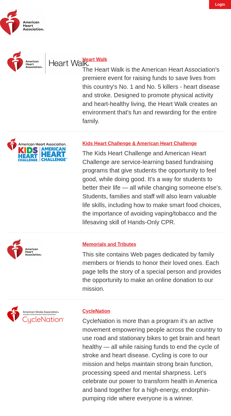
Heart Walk (94, 59)
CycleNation (96, 311)
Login (220, 4)
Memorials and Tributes (109, 244)
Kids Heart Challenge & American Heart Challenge (139, 143)
